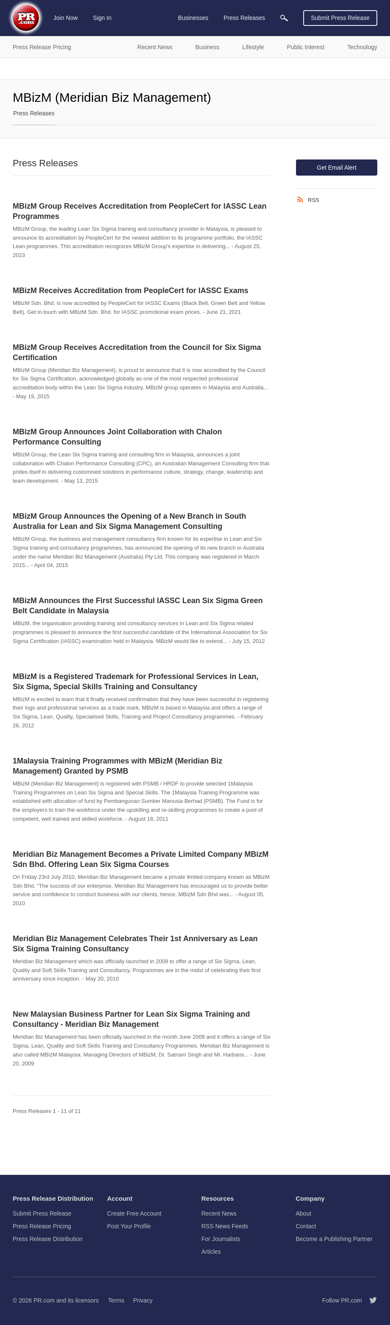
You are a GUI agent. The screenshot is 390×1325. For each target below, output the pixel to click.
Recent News (219, 1213)
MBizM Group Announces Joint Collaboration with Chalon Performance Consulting (117, 437)
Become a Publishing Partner (334, 1239)
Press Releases (34, 113)
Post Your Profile (129, 1226)
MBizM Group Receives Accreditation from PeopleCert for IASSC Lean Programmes (139, 211)
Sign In (102, 17)
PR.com (44, 1300)
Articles (211, 1251)
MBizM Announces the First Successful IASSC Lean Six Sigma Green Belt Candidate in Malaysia (138, 605)
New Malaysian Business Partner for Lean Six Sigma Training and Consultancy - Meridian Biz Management (131, 1019)
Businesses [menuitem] (193, 17)
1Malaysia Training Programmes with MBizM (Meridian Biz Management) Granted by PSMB (117, 766)
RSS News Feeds (225, 1226)
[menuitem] (284, 18)
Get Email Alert (336, 167)
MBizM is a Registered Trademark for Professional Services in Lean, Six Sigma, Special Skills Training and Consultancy (135, 681)
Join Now (65, 17)
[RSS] (302, 199)
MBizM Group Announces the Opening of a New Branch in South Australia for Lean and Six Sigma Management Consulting (129, 521)
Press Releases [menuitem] (244, 17)
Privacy (142, 1300)
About (303, 1213)
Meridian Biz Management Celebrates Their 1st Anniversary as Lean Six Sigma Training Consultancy (135, 943)
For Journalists (221, 1239)
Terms (116, 1300)
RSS (313, 200)
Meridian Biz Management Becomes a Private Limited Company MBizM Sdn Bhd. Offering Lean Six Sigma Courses (140, 859)
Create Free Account (134, 1213)
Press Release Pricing (42, 1226)
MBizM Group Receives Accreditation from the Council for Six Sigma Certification (137, 352)
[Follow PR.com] (369, 1300)
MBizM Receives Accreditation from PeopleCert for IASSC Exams (131, 290)
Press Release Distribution (48, 1239)
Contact (306, 1226)
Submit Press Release (340, 17)
